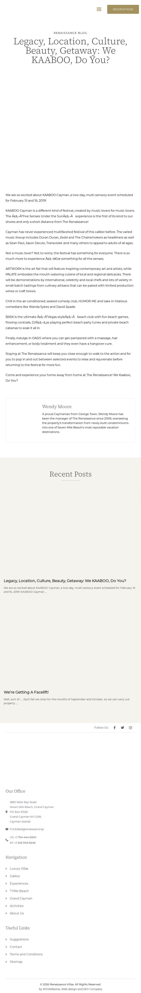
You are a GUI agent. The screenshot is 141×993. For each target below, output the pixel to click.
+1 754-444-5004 (25, 837)
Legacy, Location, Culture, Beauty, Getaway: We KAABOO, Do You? (65, 581)
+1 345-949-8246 (25, 842)
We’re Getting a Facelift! (26, 692)
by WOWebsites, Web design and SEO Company (70, 989)
